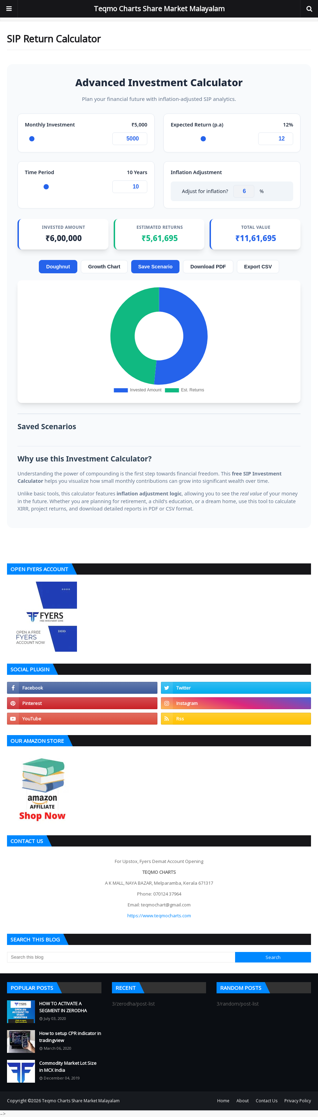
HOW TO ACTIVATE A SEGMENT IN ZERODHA (63, 1007)
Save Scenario (155, 266)
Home (223, 1101)
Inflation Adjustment (196, 172)
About (242, 1101)
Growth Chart (104, 266)
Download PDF (208, 266)
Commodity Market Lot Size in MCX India (68, 1066)
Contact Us (266, 1101)
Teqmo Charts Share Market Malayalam (159, 8)
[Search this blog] (121, 957)
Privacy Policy (297, 1101)
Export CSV (258, 266)
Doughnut (58, 266)
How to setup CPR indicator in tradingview (70, 1036)
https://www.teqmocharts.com (159, 915)
